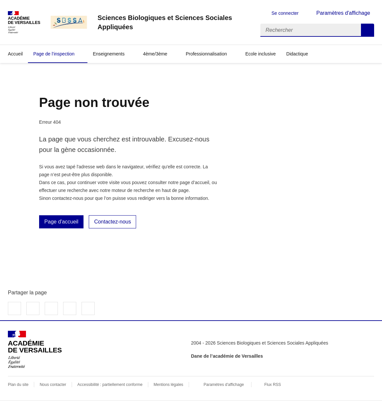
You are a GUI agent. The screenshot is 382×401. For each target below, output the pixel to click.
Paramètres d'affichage (223, 384)
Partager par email (69, 308)
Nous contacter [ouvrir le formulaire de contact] (53, 384)
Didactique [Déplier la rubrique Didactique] (297, 53)
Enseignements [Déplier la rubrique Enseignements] (109, 53)
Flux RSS (272, 384)
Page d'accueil (61, 221)
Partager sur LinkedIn (51, 308)
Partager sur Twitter (32, 308)
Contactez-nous (112, 221)
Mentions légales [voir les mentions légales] (168, 384)
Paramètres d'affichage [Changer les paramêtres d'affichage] (343, 13)
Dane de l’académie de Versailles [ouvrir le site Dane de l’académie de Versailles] (227, 356)
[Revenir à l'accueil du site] (35, 349)
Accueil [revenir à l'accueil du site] (15, 53)
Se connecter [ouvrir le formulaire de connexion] (285, 13)
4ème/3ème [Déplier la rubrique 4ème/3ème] (155, 53)
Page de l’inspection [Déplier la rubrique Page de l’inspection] (53, 53)
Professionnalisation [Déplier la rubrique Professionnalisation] (206, 53)
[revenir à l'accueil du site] (174, 22)
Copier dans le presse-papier (88, 308)
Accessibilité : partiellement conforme (109, 384)
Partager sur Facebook (14, 308)
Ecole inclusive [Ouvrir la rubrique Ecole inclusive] (260, 53)
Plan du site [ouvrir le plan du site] (18, 384)
